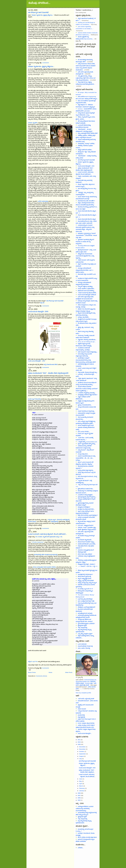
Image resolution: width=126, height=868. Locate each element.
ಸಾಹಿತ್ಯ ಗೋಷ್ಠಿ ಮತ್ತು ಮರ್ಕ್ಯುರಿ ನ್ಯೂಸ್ (87, 582)
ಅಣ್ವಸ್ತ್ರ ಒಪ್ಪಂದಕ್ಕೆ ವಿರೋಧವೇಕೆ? (86, 580)
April (80, 783)
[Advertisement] (84, 857)
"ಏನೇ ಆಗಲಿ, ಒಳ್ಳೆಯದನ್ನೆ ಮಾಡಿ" (86, 698)
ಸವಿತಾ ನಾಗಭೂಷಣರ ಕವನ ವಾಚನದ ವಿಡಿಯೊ (44, 567)
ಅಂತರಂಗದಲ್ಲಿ (81, 715)
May (80, 781)
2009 (79, 744)
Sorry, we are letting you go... (86, 341)
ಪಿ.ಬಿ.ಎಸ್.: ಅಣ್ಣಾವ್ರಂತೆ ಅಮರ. (86, 525)
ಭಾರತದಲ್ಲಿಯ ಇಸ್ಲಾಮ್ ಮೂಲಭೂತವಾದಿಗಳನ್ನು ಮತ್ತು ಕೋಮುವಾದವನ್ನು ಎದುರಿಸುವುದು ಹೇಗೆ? (86, 360)
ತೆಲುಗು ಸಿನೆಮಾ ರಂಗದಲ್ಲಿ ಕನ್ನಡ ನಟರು (87, 837)
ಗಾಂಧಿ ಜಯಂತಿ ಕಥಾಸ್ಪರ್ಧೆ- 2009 (38, 311)
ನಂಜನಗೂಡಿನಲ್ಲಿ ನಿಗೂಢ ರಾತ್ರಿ (85, 646)
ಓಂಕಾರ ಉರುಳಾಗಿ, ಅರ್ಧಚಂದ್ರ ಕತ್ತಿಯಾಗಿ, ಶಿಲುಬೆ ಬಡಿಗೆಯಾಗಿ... (47, 534)
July (80, 758)
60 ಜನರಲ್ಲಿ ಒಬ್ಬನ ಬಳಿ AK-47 (85, 589)
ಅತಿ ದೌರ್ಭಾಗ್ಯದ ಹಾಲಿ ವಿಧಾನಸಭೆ (38, 12)
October (81, 751)
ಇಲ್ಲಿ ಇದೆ (42, 302)
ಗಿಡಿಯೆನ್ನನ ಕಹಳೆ (82, 552)
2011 (79, 739)
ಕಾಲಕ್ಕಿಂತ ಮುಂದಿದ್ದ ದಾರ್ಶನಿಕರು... (86, 509)
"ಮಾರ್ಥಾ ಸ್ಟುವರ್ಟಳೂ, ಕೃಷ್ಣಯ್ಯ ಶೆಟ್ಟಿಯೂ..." (42, 15)
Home (50, 672)
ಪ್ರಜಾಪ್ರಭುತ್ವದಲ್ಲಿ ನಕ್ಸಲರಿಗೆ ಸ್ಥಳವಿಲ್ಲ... (87, 497)
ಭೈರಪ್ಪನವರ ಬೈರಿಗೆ (82, 625)
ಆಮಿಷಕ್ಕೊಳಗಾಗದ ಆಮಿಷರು (85, 613)
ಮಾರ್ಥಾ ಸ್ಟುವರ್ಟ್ (33, 122)
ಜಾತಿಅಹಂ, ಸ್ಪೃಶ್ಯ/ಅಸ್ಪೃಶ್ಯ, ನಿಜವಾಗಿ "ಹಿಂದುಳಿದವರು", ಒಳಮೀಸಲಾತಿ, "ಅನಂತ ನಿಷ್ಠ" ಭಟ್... (86, 235)
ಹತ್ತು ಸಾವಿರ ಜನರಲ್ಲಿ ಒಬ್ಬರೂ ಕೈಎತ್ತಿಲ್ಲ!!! (88, 515)
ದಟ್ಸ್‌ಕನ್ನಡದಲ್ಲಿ (54, 521)
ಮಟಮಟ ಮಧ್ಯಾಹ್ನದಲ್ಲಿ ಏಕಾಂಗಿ (86, 550)
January (81, 790)
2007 (79, 795)
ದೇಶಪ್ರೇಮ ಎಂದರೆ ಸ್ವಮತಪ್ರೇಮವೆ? (86, 607)
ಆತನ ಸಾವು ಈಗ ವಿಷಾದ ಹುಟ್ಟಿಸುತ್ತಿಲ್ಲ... (88, 352)
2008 (79, 793)
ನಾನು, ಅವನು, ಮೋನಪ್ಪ (84, 648)
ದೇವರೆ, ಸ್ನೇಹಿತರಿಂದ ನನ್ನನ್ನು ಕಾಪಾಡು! (87, 529)
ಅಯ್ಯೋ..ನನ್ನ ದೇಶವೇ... (83, 317)
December (82, 747)
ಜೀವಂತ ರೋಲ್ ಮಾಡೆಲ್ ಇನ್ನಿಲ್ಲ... (86, 542)
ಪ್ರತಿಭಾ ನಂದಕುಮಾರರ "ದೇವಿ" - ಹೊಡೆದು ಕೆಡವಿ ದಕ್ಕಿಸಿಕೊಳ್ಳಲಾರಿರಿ (48, 373)
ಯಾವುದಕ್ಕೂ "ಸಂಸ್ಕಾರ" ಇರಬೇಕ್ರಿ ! (86, 143)
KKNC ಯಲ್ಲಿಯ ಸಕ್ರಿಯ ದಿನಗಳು (86, 723)
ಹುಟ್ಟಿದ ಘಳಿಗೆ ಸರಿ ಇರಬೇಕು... (85, 149)
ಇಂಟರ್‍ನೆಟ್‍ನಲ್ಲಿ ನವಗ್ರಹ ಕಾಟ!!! (85, 574)
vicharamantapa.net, (90, 679)
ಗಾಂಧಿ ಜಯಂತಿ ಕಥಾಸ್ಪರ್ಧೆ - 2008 (36, 361)
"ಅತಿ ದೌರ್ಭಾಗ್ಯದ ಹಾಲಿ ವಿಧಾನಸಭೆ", (55, 301)
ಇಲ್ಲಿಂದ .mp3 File (33, 661)
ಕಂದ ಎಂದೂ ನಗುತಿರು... (84, 431)
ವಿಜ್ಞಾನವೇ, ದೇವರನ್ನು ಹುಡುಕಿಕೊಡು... (87, 339)
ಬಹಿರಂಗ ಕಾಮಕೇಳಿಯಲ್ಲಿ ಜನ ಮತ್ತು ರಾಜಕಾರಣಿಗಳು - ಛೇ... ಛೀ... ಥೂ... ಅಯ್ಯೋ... (85, 458)
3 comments (45, 528)
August (81, 756)
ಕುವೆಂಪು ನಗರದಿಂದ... (39, 2)
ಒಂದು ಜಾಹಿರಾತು (82, 644)
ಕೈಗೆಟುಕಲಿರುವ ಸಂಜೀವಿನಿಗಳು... (86, 488)
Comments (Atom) (41, 676)
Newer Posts (32, 672)
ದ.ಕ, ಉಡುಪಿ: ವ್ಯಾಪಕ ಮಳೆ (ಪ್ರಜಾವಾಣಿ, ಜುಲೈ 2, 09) (48, 536)
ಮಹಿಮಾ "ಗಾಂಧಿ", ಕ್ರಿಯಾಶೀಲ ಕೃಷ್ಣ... (87, 527)
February (82, 788)
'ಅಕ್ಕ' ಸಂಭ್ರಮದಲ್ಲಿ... (83, 627)
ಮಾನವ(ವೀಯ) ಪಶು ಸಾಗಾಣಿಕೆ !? (86, 201)
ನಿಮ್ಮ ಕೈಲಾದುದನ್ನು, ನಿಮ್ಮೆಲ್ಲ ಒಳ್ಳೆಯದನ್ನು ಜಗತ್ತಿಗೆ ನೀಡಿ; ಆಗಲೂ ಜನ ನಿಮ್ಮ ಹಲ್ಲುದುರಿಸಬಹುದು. (85, 78)
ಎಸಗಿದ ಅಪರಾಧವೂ (43, 201)
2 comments (45, 367)
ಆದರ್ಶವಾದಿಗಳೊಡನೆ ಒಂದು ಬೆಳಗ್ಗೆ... (87, 544)
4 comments (45, 668)
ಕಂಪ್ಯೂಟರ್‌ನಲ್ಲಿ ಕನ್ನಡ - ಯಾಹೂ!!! (86, 564)
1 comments (45, 62)
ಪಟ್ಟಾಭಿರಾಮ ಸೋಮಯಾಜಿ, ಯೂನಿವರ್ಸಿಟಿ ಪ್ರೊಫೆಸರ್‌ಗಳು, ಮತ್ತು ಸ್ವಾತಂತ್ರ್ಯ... (85, 256)
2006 (79, 798)
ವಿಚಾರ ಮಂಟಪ (82, 709)
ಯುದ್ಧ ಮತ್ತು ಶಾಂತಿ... (83, 454)
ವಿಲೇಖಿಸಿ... (80, 847)
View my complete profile (83, 692)
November (82, 749)
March (81, 786)
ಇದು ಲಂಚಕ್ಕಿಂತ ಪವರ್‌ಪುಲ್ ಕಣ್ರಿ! (86, 601)
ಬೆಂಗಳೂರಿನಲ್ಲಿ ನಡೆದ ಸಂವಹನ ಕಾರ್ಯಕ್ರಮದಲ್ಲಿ (45, 554)
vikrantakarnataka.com (83, 681)
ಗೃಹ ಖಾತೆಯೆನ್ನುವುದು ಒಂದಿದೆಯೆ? (86, 623)
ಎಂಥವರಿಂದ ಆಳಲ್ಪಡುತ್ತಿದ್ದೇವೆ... (85, 495)
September (82, 754)
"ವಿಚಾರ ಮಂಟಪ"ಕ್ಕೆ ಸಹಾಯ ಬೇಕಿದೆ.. (87, 292)
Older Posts (68, 672)
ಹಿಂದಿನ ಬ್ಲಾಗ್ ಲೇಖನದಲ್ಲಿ (34, 399)
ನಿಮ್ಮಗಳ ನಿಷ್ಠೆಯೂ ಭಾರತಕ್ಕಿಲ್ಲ (85, 286)
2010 (79, 742)
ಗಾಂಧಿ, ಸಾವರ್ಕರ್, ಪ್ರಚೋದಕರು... (86, 288)
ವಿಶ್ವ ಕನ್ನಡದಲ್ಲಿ (81, 717)
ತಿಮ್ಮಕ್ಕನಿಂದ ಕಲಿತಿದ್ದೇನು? (84, 507)
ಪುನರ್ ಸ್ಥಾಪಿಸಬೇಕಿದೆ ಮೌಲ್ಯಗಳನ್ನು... (87, 443)
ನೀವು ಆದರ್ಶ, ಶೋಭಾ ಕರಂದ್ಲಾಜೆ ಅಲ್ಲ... (88, 372)
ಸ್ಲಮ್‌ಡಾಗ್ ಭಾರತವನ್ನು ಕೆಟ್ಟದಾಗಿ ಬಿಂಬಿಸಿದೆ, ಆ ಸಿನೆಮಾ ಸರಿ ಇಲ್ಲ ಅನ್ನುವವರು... (85, 241)
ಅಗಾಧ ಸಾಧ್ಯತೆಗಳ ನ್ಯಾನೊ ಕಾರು (86, 425)
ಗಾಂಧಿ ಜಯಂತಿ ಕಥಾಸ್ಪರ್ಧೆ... (85, 733)
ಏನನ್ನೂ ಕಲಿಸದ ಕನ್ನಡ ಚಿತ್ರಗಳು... (86, 470)
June (81, 779)
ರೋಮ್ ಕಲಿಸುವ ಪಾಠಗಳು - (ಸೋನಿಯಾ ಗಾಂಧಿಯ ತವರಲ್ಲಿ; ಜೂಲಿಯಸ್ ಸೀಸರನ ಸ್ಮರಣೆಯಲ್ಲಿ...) (87, 388)
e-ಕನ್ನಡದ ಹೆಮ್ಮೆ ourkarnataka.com (87, 441)
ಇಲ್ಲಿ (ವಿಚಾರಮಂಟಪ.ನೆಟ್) (50, 364)
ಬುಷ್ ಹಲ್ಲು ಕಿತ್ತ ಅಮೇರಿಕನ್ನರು (85, 599)
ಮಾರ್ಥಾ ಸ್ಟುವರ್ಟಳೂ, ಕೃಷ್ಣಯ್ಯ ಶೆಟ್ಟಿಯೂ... (41, 66)
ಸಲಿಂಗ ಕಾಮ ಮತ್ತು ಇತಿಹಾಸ (85, 554)
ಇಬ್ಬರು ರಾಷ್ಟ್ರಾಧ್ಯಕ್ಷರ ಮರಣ (84, 578)
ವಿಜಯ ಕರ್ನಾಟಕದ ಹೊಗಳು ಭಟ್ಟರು (87, 219)
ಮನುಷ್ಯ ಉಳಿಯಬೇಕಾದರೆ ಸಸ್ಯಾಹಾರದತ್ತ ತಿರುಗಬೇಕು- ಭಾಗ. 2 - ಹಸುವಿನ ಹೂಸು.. (85, 270)
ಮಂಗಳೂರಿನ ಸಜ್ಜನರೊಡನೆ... (85, 539)
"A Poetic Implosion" (37, 542)
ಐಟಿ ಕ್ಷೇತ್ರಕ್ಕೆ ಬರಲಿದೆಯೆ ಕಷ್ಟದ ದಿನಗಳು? (87, 394)
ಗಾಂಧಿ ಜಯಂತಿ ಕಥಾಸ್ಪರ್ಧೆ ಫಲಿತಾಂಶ (87, 294)
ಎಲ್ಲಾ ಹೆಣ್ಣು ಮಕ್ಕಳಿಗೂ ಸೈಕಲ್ (85, 633)
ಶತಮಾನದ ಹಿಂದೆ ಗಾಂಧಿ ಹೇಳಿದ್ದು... (86, 290)
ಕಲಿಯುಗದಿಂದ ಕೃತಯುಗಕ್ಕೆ (84, 576)
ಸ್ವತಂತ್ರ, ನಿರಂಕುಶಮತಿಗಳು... (85, 405)
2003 (79, 800)
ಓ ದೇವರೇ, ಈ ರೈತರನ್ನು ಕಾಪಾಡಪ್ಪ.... (87, 392)
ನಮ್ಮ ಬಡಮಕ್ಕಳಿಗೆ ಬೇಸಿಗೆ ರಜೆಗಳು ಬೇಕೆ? (88, 133)
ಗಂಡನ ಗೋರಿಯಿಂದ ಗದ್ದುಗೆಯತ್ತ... (86, 411)
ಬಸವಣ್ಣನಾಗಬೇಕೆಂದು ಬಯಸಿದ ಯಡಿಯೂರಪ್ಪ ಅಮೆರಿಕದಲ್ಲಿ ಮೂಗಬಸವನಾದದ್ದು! (84, 808)
